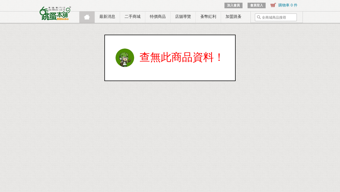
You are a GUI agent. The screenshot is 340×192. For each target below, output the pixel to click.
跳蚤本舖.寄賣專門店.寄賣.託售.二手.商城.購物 (55, 13)
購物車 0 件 (288, 5)
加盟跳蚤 (233, 16)
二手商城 (133, 16)
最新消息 (107, 16)
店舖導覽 (183, 16)
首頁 (87, 17)
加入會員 (233, 5)
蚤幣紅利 (208, 16)
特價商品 (158, 16)
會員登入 (256, 5)
